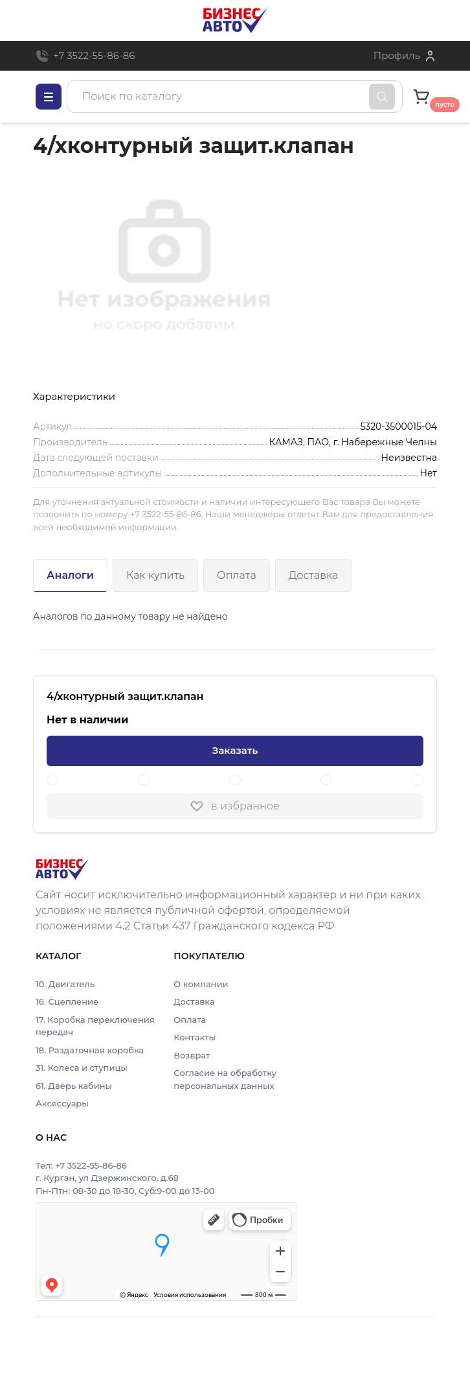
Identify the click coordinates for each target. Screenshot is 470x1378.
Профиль (397, 55)
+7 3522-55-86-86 (94, 55)
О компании (200, 984)
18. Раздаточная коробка (90, 1050)
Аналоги (70, 575)
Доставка (314, 575)
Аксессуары (62, 1103)
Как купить (155, 575)
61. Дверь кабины (74, 1085)
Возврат (191, 1055)
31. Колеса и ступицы (82, 1067)
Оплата (236, 575)
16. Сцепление (67, 1001)
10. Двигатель (65, 984)
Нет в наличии (87, 720)
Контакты (194, 1037)
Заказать (235, 750)
